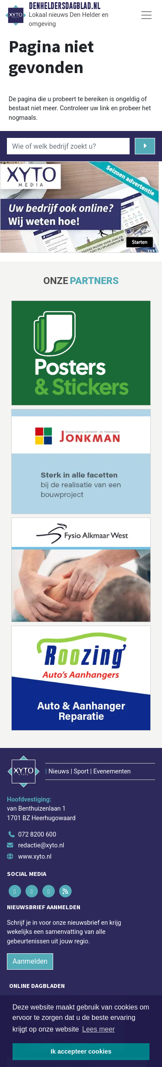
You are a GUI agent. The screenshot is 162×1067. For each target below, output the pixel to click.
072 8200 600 (37, 834)
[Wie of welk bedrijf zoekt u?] (68, 146)
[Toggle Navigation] (146, 15)
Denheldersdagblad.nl (64, 6)
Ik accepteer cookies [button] (81, 1051)
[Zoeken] (145, 146)
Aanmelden (30, 961)
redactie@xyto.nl (41, 845)
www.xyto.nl (34, 856)
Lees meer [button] (98, 1029)
